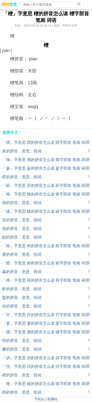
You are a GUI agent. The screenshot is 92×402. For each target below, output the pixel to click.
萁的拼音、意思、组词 (21, 151)
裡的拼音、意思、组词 (21, 375)
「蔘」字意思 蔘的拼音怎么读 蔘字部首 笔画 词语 (45, 168)
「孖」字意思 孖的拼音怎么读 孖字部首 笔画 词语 (45, 315)
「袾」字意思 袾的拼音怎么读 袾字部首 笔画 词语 (45, 280)
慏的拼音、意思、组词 (21, 340)
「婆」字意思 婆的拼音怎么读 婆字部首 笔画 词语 (45, 323)
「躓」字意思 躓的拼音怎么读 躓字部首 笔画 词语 (45, 142)
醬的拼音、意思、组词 (21, 349)
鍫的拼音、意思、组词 (21, 297)
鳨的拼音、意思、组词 (21, 237)
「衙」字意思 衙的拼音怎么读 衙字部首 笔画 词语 (45, 246)
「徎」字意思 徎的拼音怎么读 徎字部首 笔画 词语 (45, 366)
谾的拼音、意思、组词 (21, 177)
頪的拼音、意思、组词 (21, 392)
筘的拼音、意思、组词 (21, 220)
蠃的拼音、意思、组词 (21, 272)
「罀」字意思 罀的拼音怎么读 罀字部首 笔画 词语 (45, 211)
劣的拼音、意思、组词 (21, 306)
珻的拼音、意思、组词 (21, 203)
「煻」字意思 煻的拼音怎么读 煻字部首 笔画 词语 (45, 332)
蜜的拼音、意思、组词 (21, 254)
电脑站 (52, 399)
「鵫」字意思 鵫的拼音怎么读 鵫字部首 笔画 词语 (45, 160)
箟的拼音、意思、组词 (21, 228)
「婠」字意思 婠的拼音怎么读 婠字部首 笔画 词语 (45, 263)
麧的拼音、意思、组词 (21, 289)
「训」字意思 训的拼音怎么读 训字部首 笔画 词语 (45, 358)
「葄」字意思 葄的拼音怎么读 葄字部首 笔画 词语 (45, 185)
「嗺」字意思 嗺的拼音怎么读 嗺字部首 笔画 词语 (45, 384)
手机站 (39, 399)
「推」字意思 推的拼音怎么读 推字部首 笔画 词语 (45, 194)
